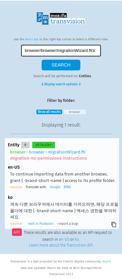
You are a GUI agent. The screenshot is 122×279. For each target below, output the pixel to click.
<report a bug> (68, 224)
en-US (64, 239)
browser (74, 112)
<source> (16, 187)
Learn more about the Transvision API (61, 245)
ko (77, 239)
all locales (43, 145)
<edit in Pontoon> (40, 224)
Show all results (49, 112)
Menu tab (31, 39)
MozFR (106, 261)
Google (55, 187)
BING (67, 187)
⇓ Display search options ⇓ (61, 84)
